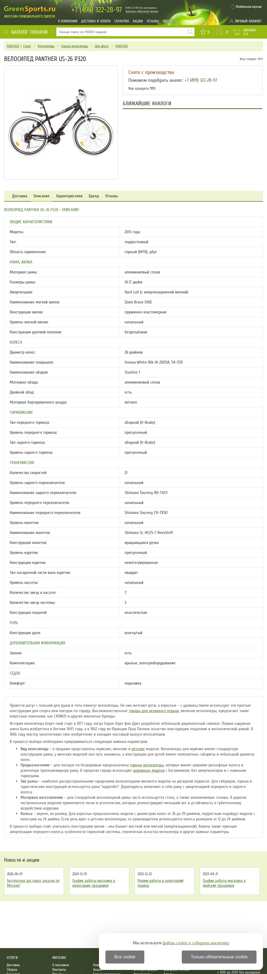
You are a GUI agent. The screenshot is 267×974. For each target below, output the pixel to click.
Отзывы (153, 21)
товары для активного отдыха (154, 710)
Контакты (170, 21)
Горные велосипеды (74, 46)
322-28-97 (96, 9)
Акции (138, 21)
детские (138, 749)
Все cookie (124, 957)
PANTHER (13, 46)
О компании (67, 21)
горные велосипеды (147, 765)
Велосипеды (46, 46)
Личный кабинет (248, 21)
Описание (41, 196)
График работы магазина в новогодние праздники (93, 883)
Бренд (94, 196)
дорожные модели (149, 770)
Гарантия (121, 21)
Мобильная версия (249, 7)
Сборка (12, 969)
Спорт (27, 46)
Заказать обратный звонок (141, 11)
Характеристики (69, 196)
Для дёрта (102, 46)
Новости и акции (21, 860)
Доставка (19, 196)
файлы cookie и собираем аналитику (196, 943)
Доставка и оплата (96, 21)
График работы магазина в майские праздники (224, 883)
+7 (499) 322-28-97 (200, 80)
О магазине (60, 965)
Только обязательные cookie (219, 957)
